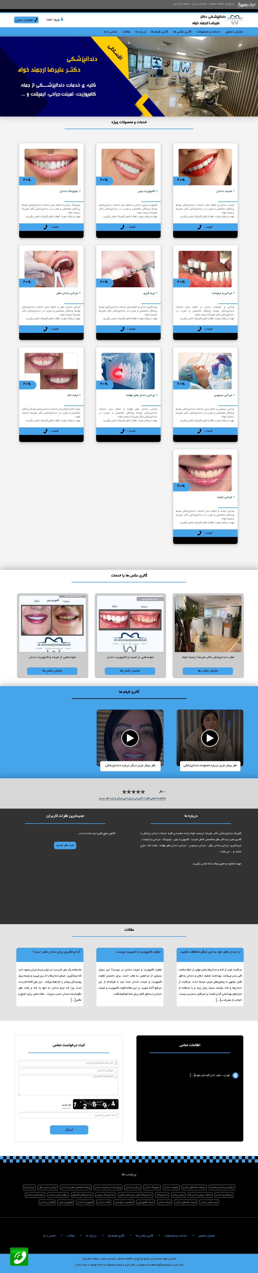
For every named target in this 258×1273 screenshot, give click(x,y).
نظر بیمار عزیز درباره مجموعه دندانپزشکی (210, 765)
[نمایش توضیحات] (205, 165)
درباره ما (140, 32)
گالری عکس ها (182, 32)
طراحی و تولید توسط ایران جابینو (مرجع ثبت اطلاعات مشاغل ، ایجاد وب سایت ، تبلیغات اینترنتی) (129, 1258)
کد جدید (66, 1105)
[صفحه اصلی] (217, 25)
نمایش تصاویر (234, 32)
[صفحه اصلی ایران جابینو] (246, 8)
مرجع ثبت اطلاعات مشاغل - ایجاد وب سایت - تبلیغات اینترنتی (204, 4)
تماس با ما (110, 32)
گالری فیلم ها (159, 32)
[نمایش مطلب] (210, 977)
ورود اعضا (53, 20)
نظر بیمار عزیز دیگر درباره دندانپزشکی (130, 765)
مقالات (126, 32)
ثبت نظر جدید (65, 845)
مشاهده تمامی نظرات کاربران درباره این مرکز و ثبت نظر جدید (132, 798)
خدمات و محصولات (208, 32)
